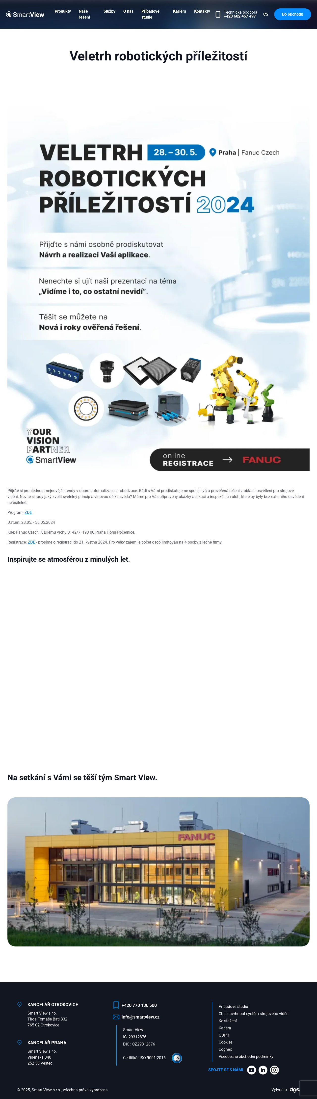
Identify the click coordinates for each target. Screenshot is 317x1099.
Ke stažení (228, 1021)
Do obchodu (292, 14)
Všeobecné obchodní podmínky (246, 1056)
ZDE (28, 512)
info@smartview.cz (140, 1017)
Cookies (226, 1042)
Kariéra (179, 11)
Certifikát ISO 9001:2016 (153, 1057)
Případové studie (150, 14)
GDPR (224, 1035)
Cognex (225, 1049)
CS (265, 14)
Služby (109, 11)
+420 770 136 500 (139, 1005)
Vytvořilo (285, 1089)
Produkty (63, 11)
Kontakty (202, 11)
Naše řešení (84, 14)
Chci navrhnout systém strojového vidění (254, 1013)
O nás (128, 11)
